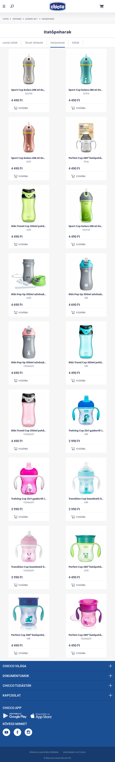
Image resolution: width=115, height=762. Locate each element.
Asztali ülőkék (10, 42)
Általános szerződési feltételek (44, 752)
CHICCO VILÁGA (57, 666)
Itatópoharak (57, 42)
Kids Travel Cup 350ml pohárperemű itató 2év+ (39, 226)
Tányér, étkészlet (34, 42)
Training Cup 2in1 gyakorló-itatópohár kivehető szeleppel (45, 499)
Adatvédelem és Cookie (74, 752)
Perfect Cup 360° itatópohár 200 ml (90, 158)
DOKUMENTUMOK (57, 676)
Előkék (75, 42)
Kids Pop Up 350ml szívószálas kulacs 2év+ (36, 294)
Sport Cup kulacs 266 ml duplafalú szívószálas (38, 90)
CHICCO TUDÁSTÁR (57, 686)
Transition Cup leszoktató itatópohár (91, 499)
